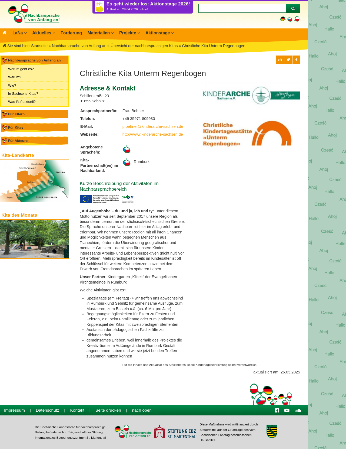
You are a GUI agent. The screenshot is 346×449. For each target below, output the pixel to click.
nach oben (142, 410)
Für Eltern (16, 114)
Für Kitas (15, 127)
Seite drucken (108, 410)
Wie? (12, 85)
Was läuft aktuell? (22, 102)
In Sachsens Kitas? (23, 94)
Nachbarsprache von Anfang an (34, 60)
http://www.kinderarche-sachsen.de (152, 134)
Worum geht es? (21, 69)
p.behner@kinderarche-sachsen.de (152, 126)
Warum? (14, 77)
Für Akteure (18, 141)
